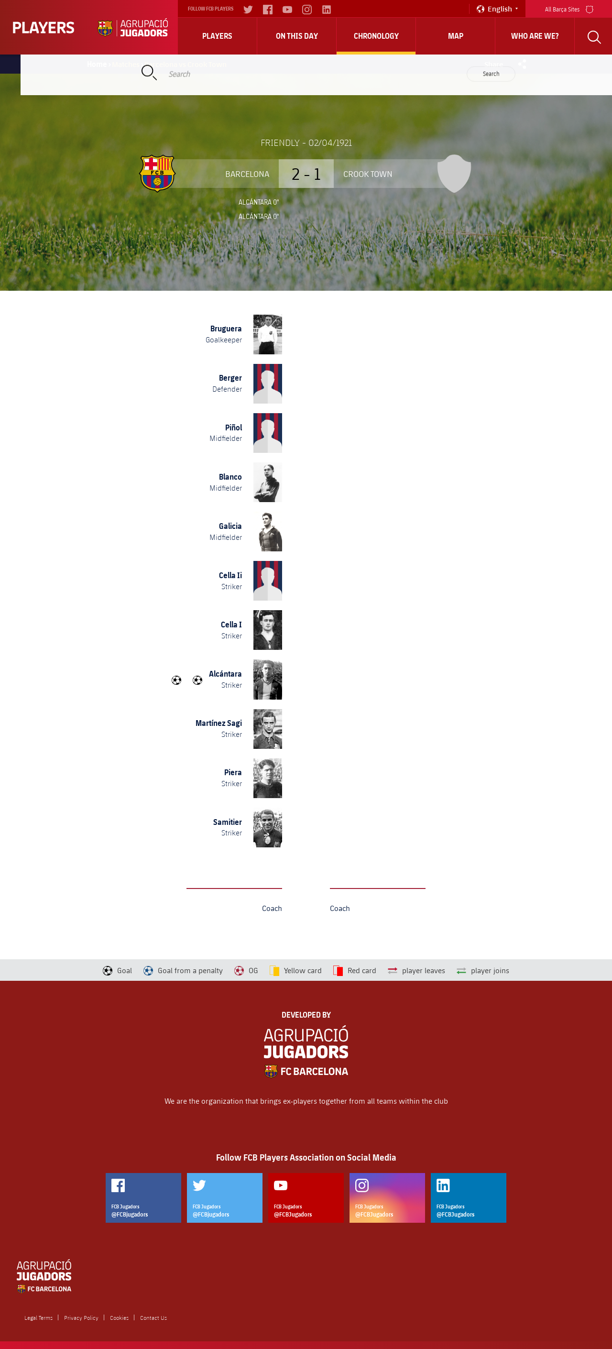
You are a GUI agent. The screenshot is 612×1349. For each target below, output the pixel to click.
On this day (297, 36)
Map (455, 36)
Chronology (376, 36)
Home (97, 64)
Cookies (119, 1317)
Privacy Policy (81, 1317)
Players (217, 36)
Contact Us (153, 1317)
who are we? (535, 36)
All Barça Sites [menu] (569, 8)
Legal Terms (38, 1317)
